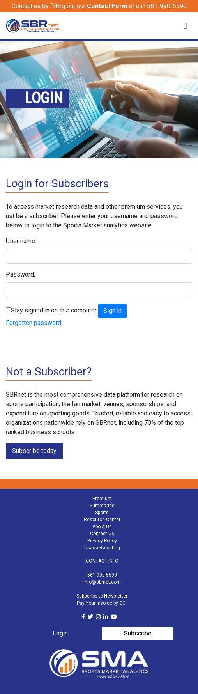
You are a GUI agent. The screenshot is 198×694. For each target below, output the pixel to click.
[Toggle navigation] (185, 25)
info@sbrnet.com (102, 582)
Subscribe (138, 633)
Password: (20, 274)
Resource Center (102, 519)
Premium (102, 498)
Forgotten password (33, 323)
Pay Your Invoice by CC (101, 603)
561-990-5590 (102, 575)
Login (60, 633)
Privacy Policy (102, 540)
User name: (21, 241)
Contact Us (102, 533)
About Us (102, 526)
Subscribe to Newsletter (101, 596)
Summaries (102, 505)
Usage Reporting (102, 547)
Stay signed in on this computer (54, 310)
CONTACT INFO (102, 561)
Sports (102, 512)
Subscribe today (34, 450)
